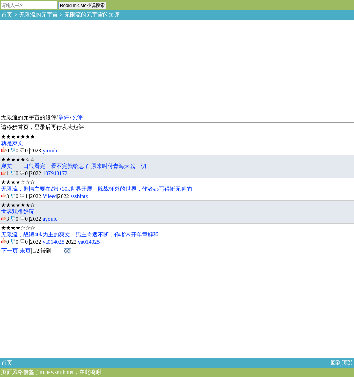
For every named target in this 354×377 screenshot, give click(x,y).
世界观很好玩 (17, 212)
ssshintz (79, 196)
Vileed (50, 196)
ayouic (50, 219)
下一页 (9, 251)
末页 (25, 251)
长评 (77, 117)
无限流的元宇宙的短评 (92, 15)
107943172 (55, 173)
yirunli (50, 150)
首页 (6, 15)
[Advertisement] (52, 65)
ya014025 (53, 242)
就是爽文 (12, 143)
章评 (63, 117)
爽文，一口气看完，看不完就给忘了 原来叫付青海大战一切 (73, 166)
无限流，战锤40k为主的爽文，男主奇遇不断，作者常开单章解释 (80, 234)
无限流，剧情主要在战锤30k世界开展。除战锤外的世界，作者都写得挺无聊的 (96, 189)
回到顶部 (341, 363)
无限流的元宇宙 (38, 15)
